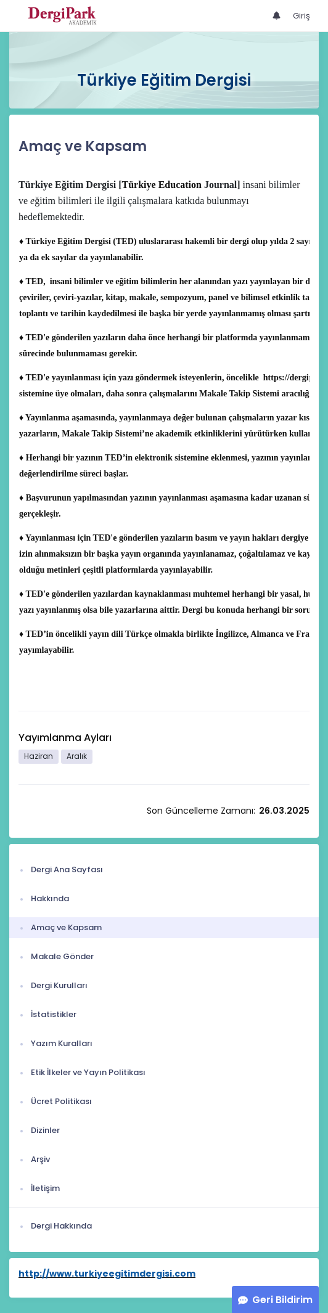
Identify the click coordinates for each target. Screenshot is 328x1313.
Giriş (301, 16)
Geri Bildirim (282, 1299)
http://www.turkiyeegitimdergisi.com (106, 1273)
